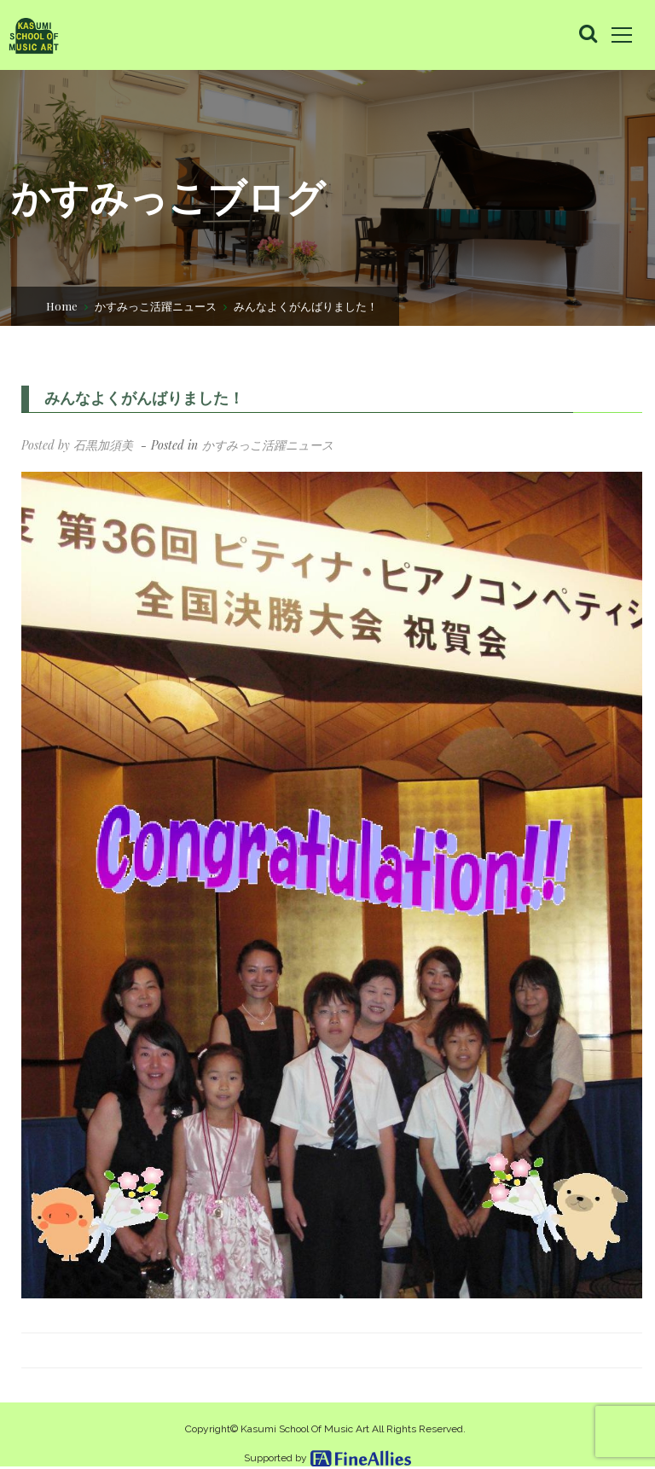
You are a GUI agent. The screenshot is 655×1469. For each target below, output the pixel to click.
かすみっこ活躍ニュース (156, 305)
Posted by (77, 445)
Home (62, 305)
